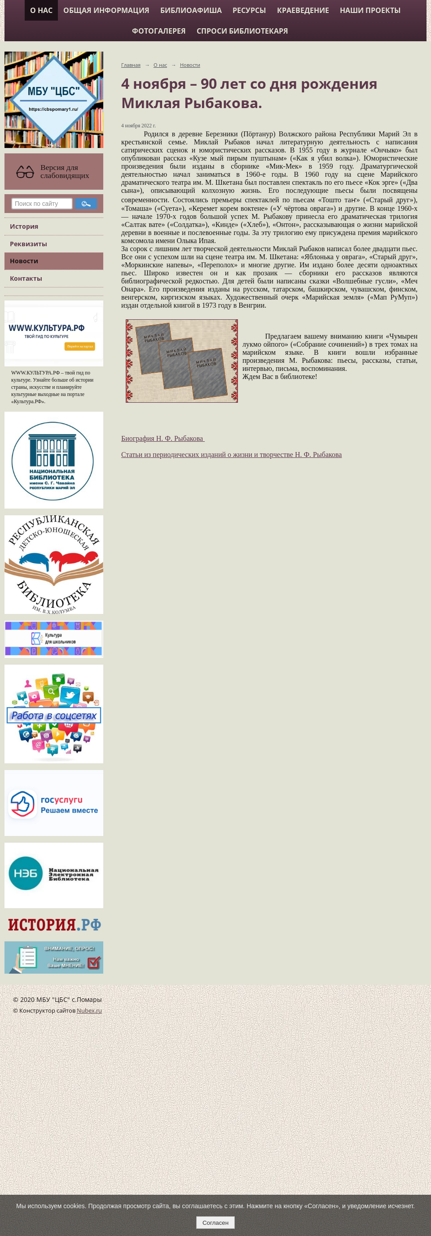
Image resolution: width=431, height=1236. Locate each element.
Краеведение (303, 10)
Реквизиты (28, 243)
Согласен (215, 1222)
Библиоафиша (191, 10)
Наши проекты (370, 10)
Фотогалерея (159, 31)
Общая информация (106, 10)
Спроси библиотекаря (242, 31)
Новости (24, 261)
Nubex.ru (89, 1010)
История (24, 226)
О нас (41, 10)
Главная (131, 64)
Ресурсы (249, 10)
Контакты (26, 278)
